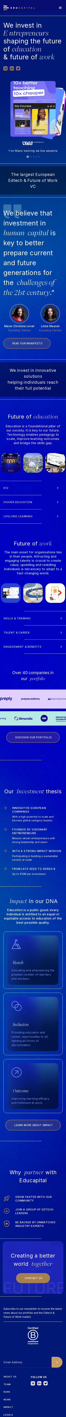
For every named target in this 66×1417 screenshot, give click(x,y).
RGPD (7, 1392)
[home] (19, 8)
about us (10, 1377)
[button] (60, 8)
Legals (8, 1415)
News (7, 1399)
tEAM (7, 1384)
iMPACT (8, 1407)
